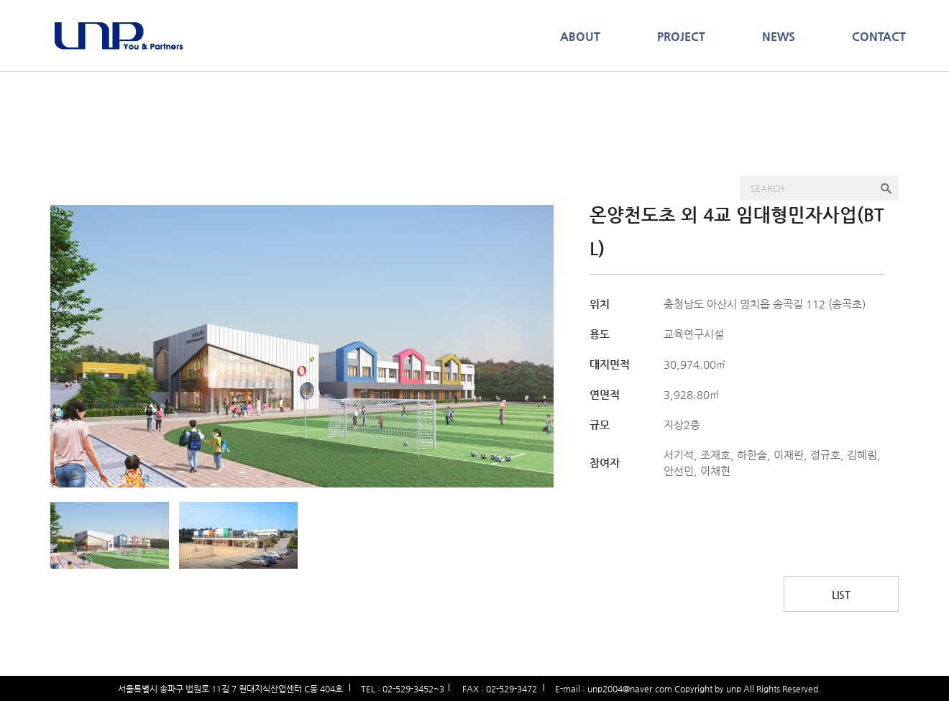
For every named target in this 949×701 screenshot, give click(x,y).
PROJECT (681, 36)
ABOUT (580, 36)
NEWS (778, 36)
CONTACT (879, 36)
